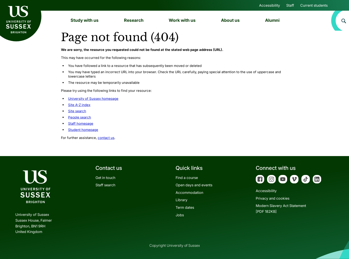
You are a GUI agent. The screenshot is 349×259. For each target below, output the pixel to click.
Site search (77, 111)
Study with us (85, 20)
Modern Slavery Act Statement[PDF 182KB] (281, 208)
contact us (106, 138)
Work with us (182, 20)
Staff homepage (80, 123)
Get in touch (105, 177)
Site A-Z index (79, 105)
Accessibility (269, 5)
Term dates (185, 207)
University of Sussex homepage (93, 98)
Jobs (180, 215)
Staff (290, 5)
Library (181, 200)
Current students (314, 5)
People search (79, 117)
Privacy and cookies (272, 198)
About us (230, 20)
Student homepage (83, 130)
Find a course (187, 177)
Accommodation (189, 192)
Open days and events (194, 185)
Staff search (105, 185)
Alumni (272, 20)
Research (134, 20)
